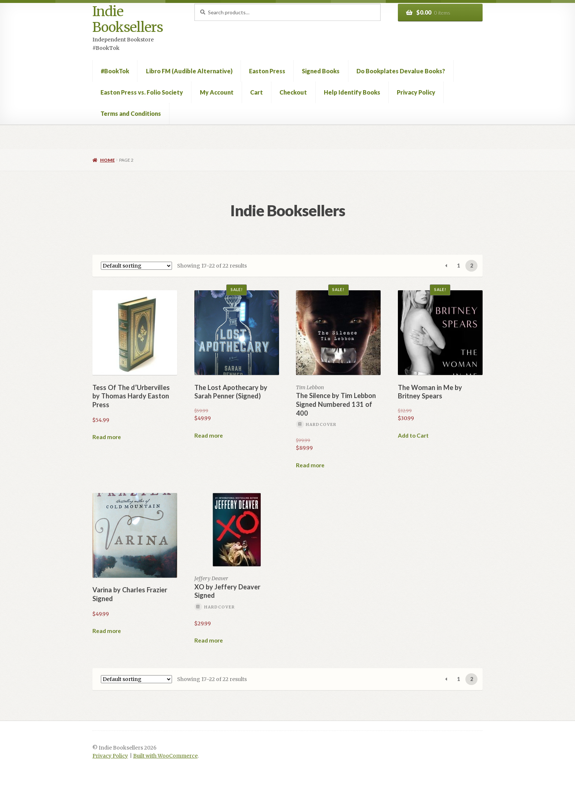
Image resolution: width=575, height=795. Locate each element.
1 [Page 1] (458, 265)
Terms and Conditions (130, 113)
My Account (217, 92)
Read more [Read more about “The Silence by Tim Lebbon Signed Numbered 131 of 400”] (310, 465)
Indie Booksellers (127, 19)
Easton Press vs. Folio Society (141, 92)
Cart (256, 92)
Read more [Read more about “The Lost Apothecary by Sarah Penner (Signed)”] (208, 435)
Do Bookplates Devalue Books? (400, 70)
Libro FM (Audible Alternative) (189, 70)
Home (107, 160)
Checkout (293, 92)
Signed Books (321, 70)
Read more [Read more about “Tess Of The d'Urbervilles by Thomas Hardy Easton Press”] (106, 437)
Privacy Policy (416, 92)
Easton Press (267, 70)
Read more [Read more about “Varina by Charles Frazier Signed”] (106, 630)
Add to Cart (413, 435)
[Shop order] (136, 266)
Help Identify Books (352, 92)
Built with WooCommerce (165, 756)
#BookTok (115, 70)
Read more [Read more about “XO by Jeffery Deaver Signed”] (208, 640)
